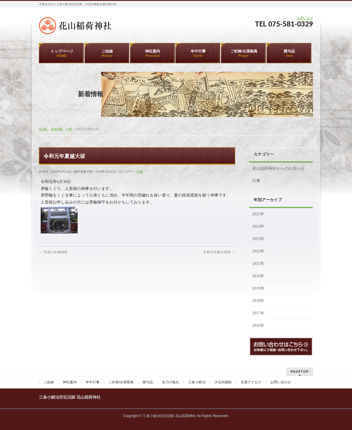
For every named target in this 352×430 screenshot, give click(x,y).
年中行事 (93, 382)
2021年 (258, 263)
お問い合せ (305, 18)
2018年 (258, 301)
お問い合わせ (280, 382)
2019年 (258, 288)
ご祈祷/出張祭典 (121, 382)
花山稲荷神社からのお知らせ (278, 168)
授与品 (148, 382)
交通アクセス (251, 382)
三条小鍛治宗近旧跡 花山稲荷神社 (169, 416)
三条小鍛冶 (196, 382)
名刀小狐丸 (170, 382)
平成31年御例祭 (53, 252)
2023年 (258, 239)
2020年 (258, 276)
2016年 (258, 325)
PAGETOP (300, 371)
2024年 (258, 226)
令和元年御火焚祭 (219, 252)
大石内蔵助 (223, 382)
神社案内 (70, 382)
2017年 (258, 313)
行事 (139, 171)
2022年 (258, 251)
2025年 (258, 214)
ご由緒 (49, 382)
